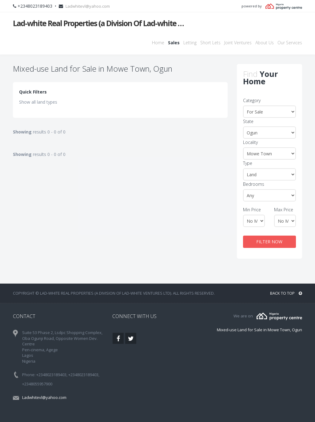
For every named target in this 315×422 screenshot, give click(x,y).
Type (247, 163)
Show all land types (38, 102)
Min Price (252, 210)
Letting (190, 43)
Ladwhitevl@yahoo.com (88, 6)
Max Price (283, 210)
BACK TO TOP (286, 293)
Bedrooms (253, 184)
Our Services (289, 43)
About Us (264, 43)
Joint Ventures (238, 43)
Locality (250, 142)
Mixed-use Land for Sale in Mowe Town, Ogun (259, 329)
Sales (174, 43)
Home (158, 43)
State (248, 121)
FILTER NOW (269, 242)
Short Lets (210, 43)
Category (252, 100)
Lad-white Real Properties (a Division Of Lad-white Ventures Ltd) (99, 23)
